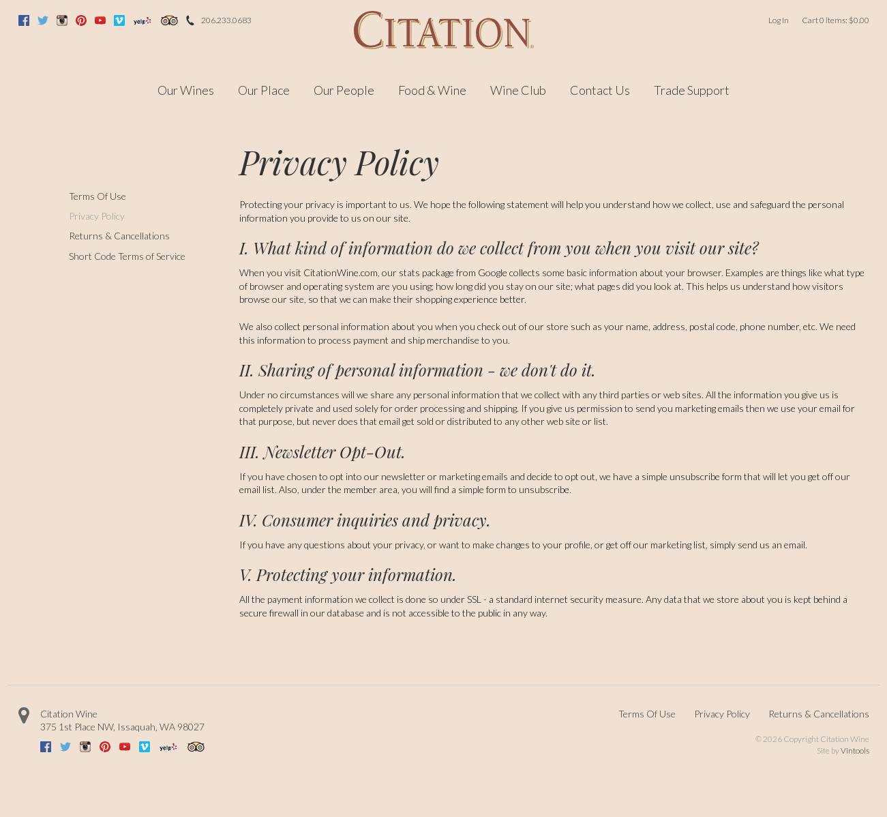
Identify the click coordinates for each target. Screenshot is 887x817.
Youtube (100, 20)
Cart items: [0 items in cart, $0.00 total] (835, 20)
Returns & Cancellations (119, 235)
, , (122, 726)
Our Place (264, 90)
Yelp (143, 20)
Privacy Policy (97, 216)
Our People (344, 90)
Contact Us (600, 90)
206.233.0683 (226, 20)
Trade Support (692, 90)
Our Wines (185, 90)
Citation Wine (68, 713)
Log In (778, 20)
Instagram (62, 20)
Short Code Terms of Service (127, 256)
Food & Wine (432, 90)
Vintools (855, 750)
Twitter (42, 20)
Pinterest (81, 20)
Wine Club (518, 90)
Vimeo (119, 20)
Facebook (23, 20)
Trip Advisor (168, 20)
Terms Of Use (97, 196)
